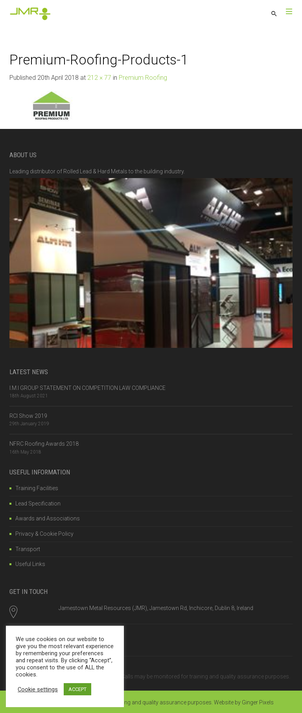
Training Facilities (36, 488)
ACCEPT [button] (77, 689)
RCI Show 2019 (28, 416)
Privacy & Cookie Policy (44, 534)
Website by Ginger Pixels (244, 702)
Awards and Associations (47, 518)
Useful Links (30, 564)
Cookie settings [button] (38, 689)
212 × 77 (99, 77)
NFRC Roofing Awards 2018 (44, 444)
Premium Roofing (143, 77)
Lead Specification (38, 503)
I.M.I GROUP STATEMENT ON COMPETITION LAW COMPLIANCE (87, 388)
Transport (27, 549)
